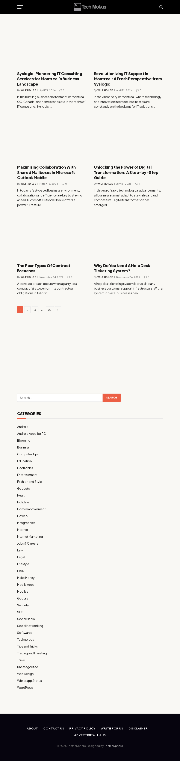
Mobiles (22, 591)
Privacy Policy (82, 728)
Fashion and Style (29, 481)
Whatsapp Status (29, 680)
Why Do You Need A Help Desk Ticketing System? (122, 268)
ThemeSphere (113, 745)
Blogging (23, 440)
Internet (22, 529)
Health (21, 495)
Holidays (23, 502)
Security (23, 605)
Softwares (24, 632)
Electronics (25, 468)
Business (23, 447)
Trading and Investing (32, 653)
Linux (20, 571)
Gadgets (23, 488)
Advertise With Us (90, 735)
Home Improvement (31, 509)
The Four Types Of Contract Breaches (43, 268)
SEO (20, 612)
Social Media (26, 619)
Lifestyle (23, 564)
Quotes (22, 598)
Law (20, 550)
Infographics (26, 523)
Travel (21, 660)
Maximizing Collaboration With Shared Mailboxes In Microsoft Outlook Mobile (46, 172)
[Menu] (20, 7)
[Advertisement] (90, 354)
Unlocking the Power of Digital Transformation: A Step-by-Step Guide (126, 172)
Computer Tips (28, 454)
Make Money (26, 578)
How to (22, 516)
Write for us (112, 728)
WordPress (25, 687)
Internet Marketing (30, 536)
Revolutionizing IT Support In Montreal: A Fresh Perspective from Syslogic (128, 78)
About (32, 728)
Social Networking (30, 626)
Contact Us (53, 728)
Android (23, 427)
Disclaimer (138, 728)
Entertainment (27, 475)
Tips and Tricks (27, 646)
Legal (21, 557)
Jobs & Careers (27, 543)
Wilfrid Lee (28, 90)
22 (49, 309)
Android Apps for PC (31, 433)
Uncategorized (27, 667)
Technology (25, 639)
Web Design (25, 674)
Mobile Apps (25, 584)
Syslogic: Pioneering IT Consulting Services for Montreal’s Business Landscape (49, 78)
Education (24, 461)
